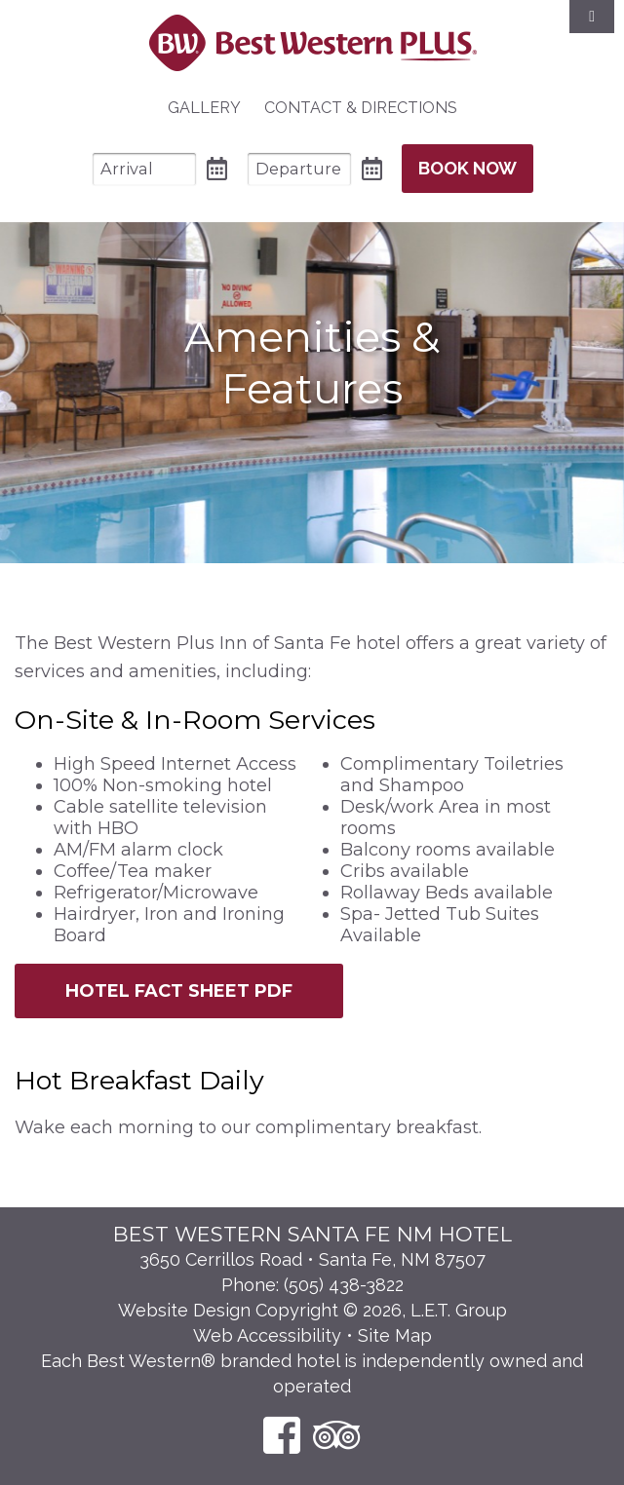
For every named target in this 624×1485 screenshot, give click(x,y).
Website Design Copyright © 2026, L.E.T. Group (312, 1310)
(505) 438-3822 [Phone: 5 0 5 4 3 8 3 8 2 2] (344, 1285)
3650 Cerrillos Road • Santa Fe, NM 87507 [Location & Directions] (312, 1259)
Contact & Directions (360, 107)
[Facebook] (281, 1435)
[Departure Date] (299, 169)
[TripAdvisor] (337, 1435)
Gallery (204, 107)
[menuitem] (204, 108)
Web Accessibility (267, 1335)
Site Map (395, 1335)
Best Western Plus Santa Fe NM (312, 43)
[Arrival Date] (144, 169)
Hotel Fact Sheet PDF (178, 991)
